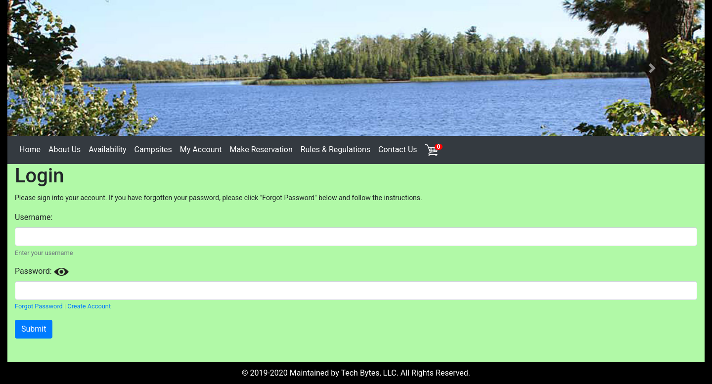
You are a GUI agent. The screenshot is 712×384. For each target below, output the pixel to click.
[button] (59, 68)
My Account (201, 149)
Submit (33, 329)
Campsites (153, 149)
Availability (107, 149)
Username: (33, 217)
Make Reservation (261, 149)
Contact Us (397, 149)
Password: (42, 271)
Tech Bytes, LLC (368, 373)
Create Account (89, 306)
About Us (64, 149)
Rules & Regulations (335, 149)
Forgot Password (39, 306)
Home (30, 149)
